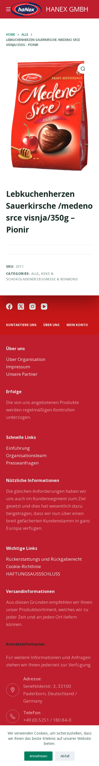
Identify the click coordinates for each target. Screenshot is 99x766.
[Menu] (8, 9)
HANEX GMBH (67, 8)
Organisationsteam (26, 455)
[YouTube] (44, 306)
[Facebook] (9, 306)
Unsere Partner (21, 374)
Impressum (18, 367)
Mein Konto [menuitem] (77, 325)
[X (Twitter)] (21, 306)
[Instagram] (32, 306)
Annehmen (38, 756)
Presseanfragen (22, 463)
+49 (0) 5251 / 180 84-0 (47, 720)
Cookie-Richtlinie (23, 566)
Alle (35, 273)
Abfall (64, 756)
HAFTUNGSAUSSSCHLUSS (33, 574)
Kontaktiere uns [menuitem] (21, 325)
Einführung (18, 448)
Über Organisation (25, 359)
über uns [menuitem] (51, 325)
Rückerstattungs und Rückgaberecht (44, 559)
